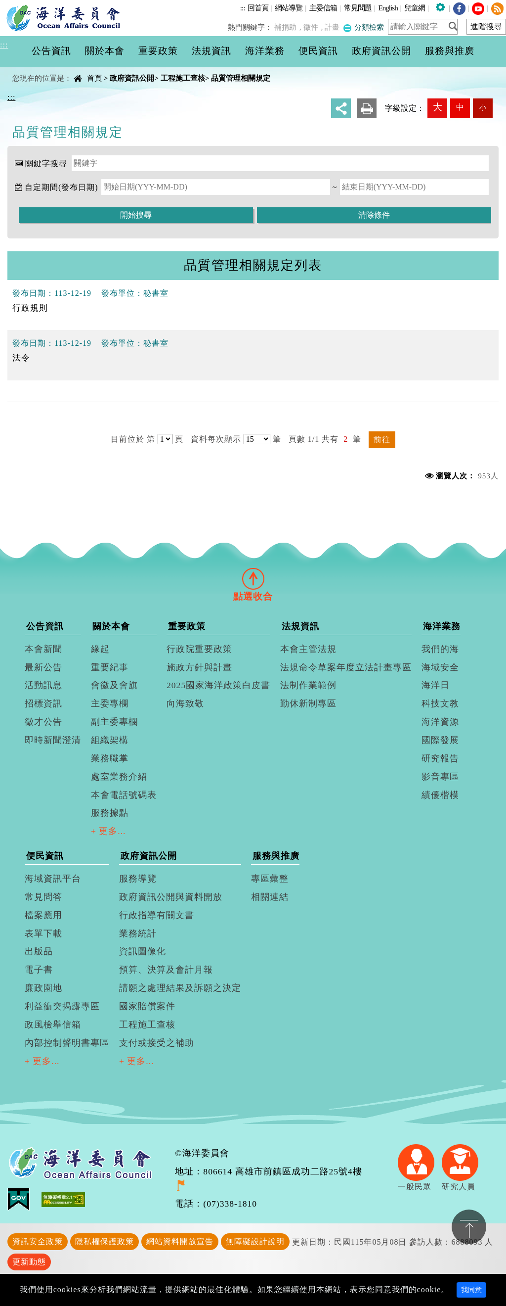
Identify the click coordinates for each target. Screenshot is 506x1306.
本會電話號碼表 (124, 795)
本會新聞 (43, 649)
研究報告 (440, 758)
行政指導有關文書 (156, 915)
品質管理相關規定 (240, 78)
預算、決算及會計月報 (166, 970)
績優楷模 (440, 795)
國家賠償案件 (147, 1006)
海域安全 (440, 667)
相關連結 (270, 897)
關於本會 (111, 626)
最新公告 (43, 667)
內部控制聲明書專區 (67, 1043)
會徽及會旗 (114, 685)
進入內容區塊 (25, 5)
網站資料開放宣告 (179, 1241)
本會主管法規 (308, 649)
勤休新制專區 (308, 703)
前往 (382, 439)
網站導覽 (288, 7)
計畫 (334, 27)
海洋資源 (440, 722)
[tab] (253, 579)
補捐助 (290, 27)
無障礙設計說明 (255, 1241)
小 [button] (482, 107)
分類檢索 (364, 27)
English (387, 7)
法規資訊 (300, 626)
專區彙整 (270, 879)
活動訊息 (43, 685)
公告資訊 (45, 626)
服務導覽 (138, 879)
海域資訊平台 (53, 879)
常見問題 (358, 7)
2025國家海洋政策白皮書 (218, 685)
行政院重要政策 (199, 649)
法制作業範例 (308, 685)
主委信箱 (323, 7)
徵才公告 (43, 722)
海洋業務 (442, 626)
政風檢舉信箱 (53, 1024)
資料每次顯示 (216, 439)
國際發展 (440, 740)
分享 (341, 108)
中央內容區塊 (32, 69)
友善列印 (367, 108)
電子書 (39, 970)
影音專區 (440, 777)
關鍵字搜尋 (46, 163)
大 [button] (437, 107)
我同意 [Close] (471, 1290)
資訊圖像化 (142, 951)
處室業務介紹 (119, 777)
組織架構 (109, 740)
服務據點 (109, 813)
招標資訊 (43, 703)
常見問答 (43, 897)
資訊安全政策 (37, 1241)
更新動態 (29, 1262)
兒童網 (414, 7)
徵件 (313, 27)
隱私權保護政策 (104, 1241)
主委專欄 (109, 703)
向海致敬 (185, 703)
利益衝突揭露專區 (62, 1006)
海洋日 (436, 685)
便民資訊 (45, 856)
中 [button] (460, 107)
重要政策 (187, 626)
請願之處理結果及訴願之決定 (180, 988)
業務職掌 (109, 758)
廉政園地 (43, 988)
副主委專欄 (114, 722)
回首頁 (258, 7)
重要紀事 (109, 667)
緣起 (100, 649)
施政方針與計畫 (199, 667)
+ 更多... (108, 831)
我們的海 (440, 649)
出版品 (39, 951)
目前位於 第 (133, 439)
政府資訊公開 (132, 78)
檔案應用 (43, 915)
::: (242, 7)
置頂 (469, 1227)
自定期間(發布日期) (61, 187)
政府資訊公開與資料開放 (170, 897)
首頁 (94, 78)
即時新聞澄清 (53, 740)
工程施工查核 (183, 78)
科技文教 (440, 703)
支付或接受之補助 (156, 1043)
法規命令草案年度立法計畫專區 (346, 667)
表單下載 (43, 933)
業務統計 (138, 933)
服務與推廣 (276, 856)
